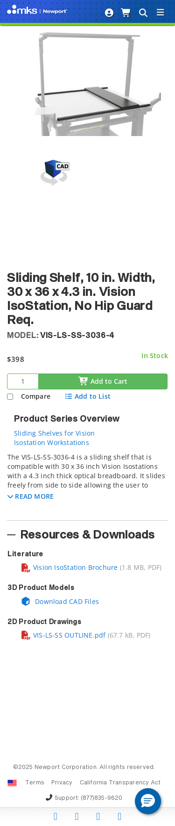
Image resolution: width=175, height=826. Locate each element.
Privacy (61, 783)
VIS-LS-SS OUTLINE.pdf (63, 635)
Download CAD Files (60, 601)
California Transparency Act (120, 783)
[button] (30, 496)
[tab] (87, 484)
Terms (34, 783)
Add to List (87, 396)
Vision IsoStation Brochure (69, 567)
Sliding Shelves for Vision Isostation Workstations (54, 438)
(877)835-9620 (102, 798)
